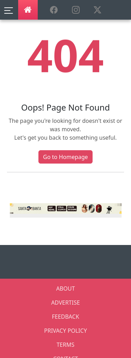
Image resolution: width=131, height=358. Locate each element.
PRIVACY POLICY (65, 330)
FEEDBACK (65, 316)
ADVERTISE (65, 302)
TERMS (65, 345)
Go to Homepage (65, 157)
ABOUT (65, 288)
